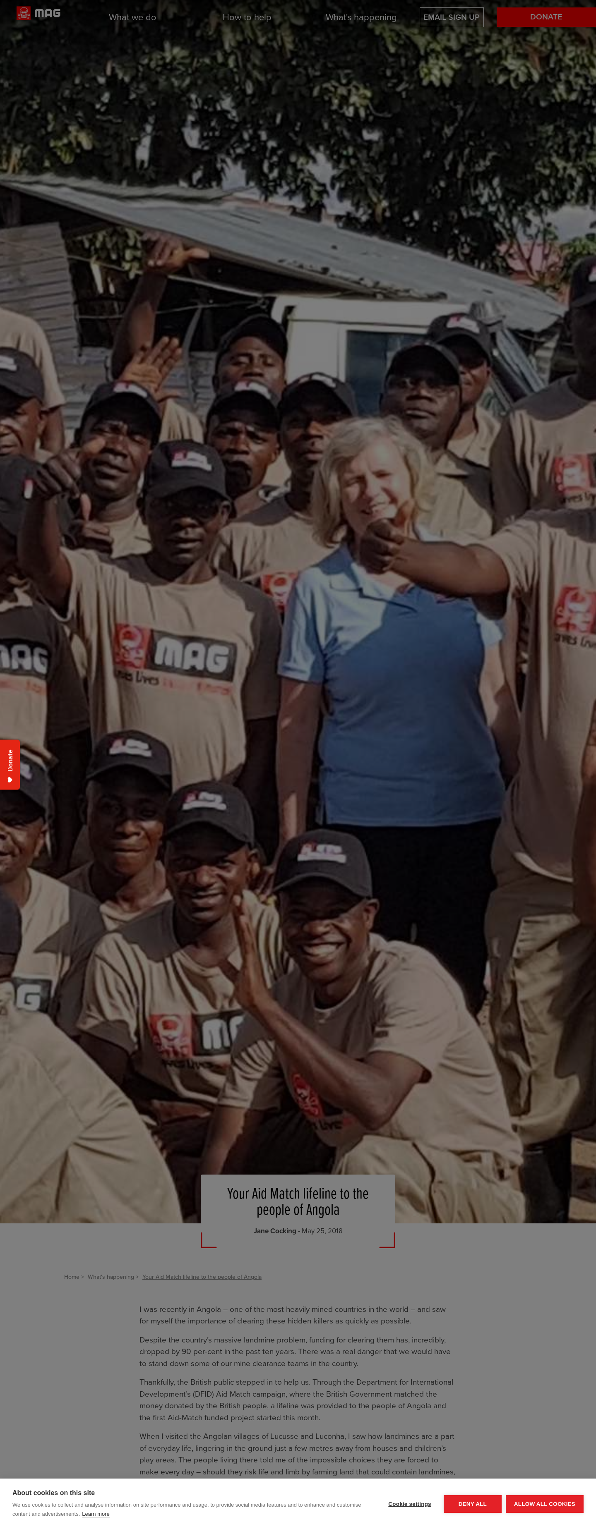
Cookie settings (409, 1504)
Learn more (95, 1514)
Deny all (473, 1504)
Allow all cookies (544, 1504)
